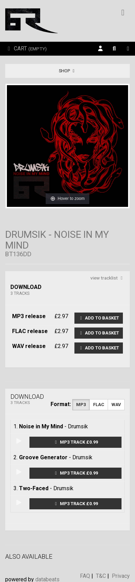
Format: (61, 404)
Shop (67, 70)
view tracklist (107, 278)
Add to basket (98, 318)
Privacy (121, 576)
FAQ (85, 576)
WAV (116, 404)
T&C (101, 576)
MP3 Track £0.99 (75, 442)
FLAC (98, 404)
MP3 (81, 404)
